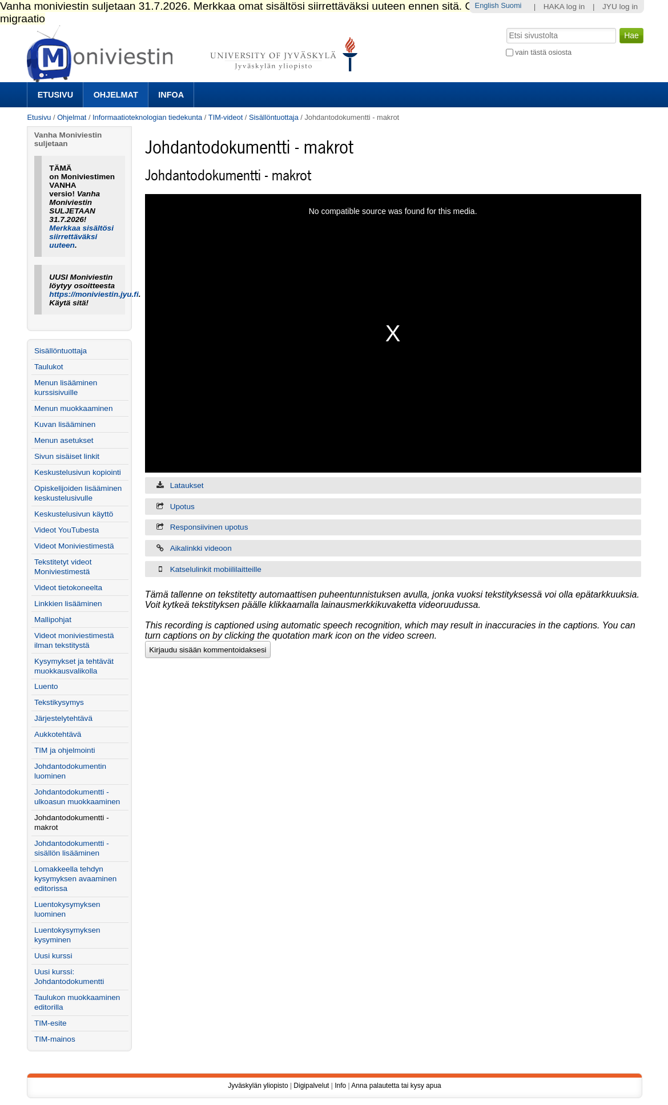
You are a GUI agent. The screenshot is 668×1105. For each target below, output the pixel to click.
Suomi (511, 5)
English (487, 5)
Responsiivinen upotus (209, 527)
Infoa (171, 94)
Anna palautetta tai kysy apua (396, 1086)
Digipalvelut (311, 1086)
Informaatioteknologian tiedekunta (147, 117)
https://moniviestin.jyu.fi (93, 294)
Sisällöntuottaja (274, 117)
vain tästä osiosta (543, 52)
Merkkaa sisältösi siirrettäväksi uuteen (81, 236)
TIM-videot (225, 117)
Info (340, 1086)
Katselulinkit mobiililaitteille (215, 569)
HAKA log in (564, 6)
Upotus (182, 506)
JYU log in (620, 6)
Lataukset (187, 485)
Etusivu (55, 94)
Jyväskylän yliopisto (258, 1086)
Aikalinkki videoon (201, 548)
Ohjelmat (116, 94)
